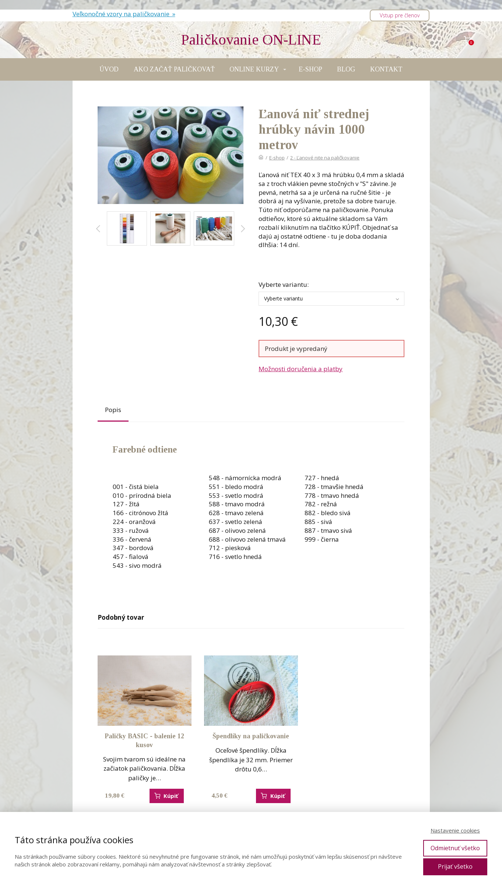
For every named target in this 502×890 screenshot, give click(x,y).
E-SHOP (310, 69)
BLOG (346, 69)
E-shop (277, 157)
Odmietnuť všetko (455, 848)
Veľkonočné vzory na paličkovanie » (124, 14)
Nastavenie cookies (455, 830)
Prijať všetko (455, 866)
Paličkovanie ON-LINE (251, 39)
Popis (113, 409)
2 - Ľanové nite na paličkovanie (324, 157)
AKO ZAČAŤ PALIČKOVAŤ (174, 69)
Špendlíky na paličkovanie (251, 736)
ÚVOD (109, 69)
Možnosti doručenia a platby (301, 369)
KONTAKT (386, 69)
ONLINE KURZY (254, 69)
